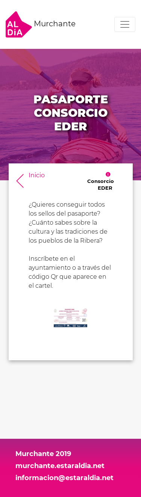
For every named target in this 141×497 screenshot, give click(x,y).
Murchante (41, 24)
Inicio (37, 175)
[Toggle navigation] (124, 24)
